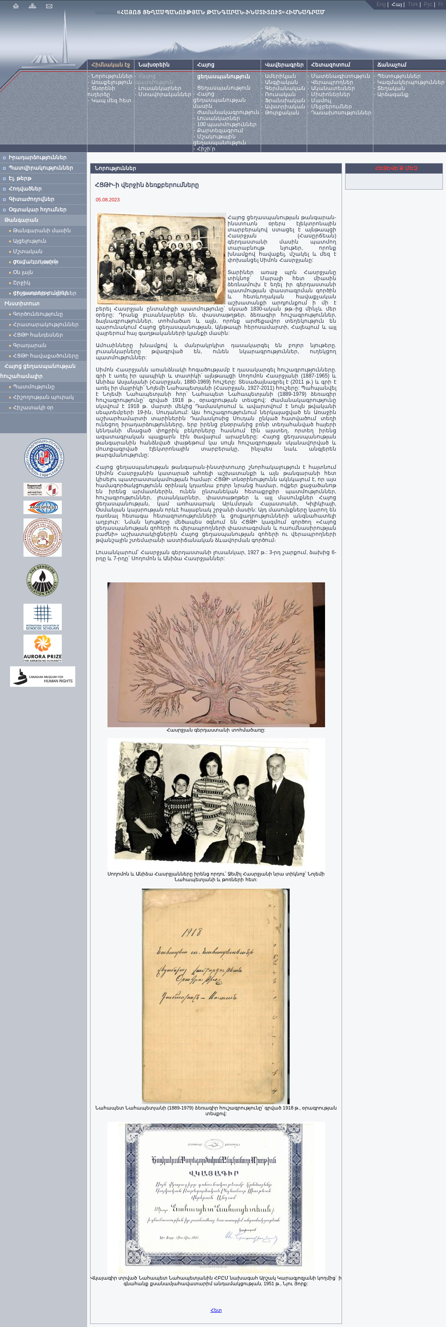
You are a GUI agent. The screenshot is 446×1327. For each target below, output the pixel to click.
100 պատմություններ (227, 124)
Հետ (216, 1310)
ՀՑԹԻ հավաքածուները (46, 356)
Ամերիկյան (280, 76)
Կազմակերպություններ (411, 82)
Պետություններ (399, 76)
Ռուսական (280, 94)
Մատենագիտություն (340, 76)
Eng (381, 4)
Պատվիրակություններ (41, 168)
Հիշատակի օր (33, 407)
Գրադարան (30, 345)
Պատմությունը (34, 387)
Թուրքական (282, 113)
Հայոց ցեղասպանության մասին (219, 100)
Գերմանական (285, 88)
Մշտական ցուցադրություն (35, 252)
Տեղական (391, 88)
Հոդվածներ (25, 189)
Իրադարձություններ (38, 157)
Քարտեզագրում (220, 130)
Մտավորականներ (164, 94)
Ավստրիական (285, 107)
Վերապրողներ (332, 82)
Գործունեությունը (38, 314)
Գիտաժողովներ (31, 199)
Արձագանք (393, 94)
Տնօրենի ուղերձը (101, 91)
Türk (413, 4)
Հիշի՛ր (206, 149)
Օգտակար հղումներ (38, 210)
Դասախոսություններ (341, 113)
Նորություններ (112, 76)
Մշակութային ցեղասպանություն (219, 140)
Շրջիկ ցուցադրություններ (42, 284)
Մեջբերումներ (331, 107)
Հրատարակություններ (46, 324)
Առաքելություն (111, 82)
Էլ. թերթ (20, 178)
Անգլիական (281, 82)
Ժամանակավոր (36, 262)
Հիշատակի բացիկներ (46, 293)
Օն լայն (24, 272)
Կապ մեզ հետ (111, 100)
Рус (428, 4)
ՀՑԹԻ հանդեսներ (39, 335)
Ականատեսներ (333, 88)
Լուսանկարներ (159, 88)
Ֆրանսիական (285, 100)
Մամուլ (321, 100)
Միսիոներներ (330, 94)
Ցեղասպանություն (224, 88)
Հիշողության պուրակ (43, 397)
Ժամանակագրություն (228, 112)
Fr (440, 4)
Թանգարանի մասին (42, 230)
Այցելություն (30, 241)
